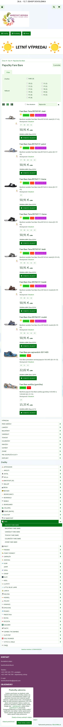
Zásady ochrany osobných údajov (22, 717)
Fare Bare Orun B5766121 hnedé (33, 282)
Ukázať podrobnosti (9, 722)
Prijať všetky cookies (24, 723)
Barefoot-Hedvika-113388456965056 (32, 649)
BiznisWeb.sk (56, 725)
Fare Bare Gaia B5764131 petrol (33, 144)
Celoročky (32, 441)
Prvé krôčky (32, 424)
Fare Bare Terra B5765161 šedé (33, 249)
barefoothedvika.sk (7, 665)
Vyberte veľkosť (28, 138)
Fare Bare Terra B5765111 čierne (33, 214)
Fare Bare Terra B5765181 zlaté (32, 111)
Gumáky (32, 447)
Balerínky (32, 430)
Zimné (32, 451)
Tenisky (32, 437)
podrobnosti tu (17, 706)
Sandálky (32, 434)
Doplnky (32, 458)
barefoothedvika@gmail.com (10, 681)
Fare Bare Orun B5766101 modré (33, 317)
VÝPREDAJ (5, 420)
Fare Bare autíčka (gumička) (31, 384)
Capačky (32, 427)
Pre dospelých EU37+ (32, 454)
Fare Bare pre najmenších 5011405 (34, 352)
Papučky (32, 444)
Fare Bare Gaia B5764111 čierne (33, 179)
